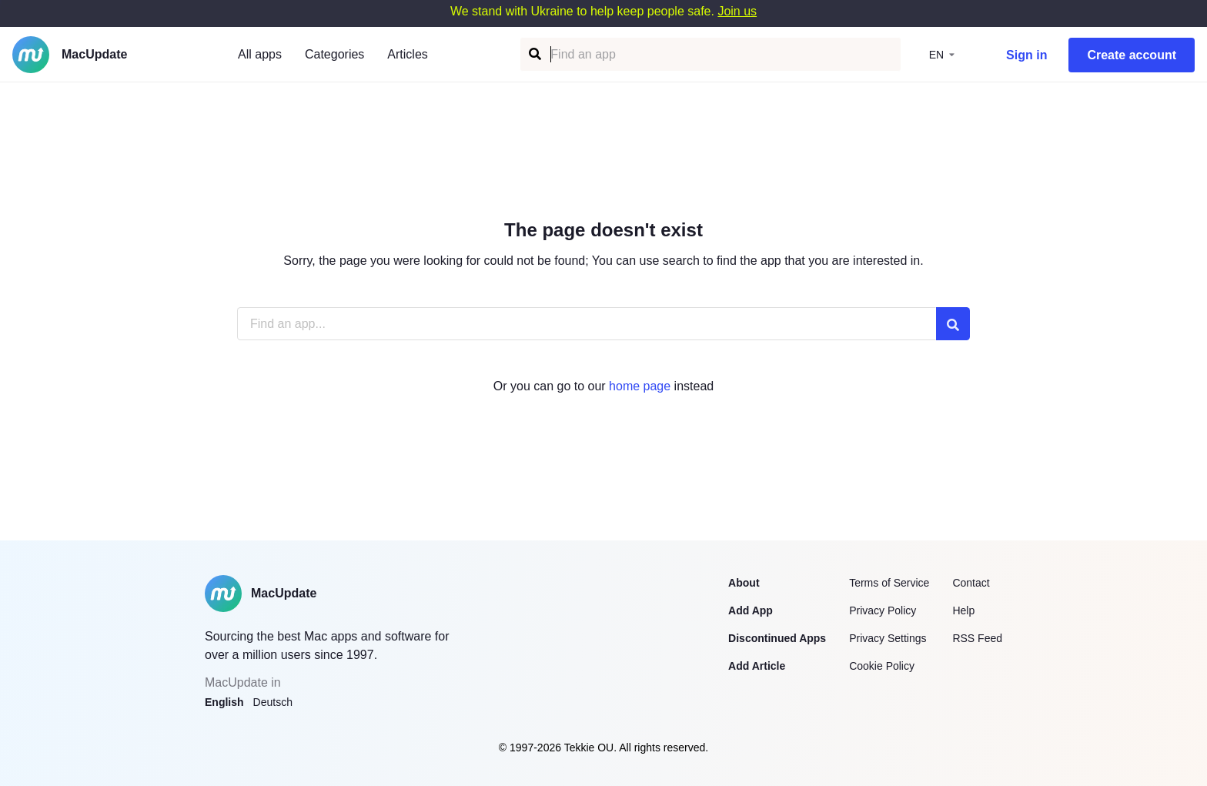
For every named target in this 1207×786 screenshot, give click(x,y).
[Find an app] (534, 54)
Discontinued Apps (777, 638)
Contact (970, 583)
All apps (260, 54)
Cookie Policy (881, 666)
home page (639, 386)
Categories (334, 54)
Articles (407, 54)
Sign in (1026, 55)
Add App (750, 610)
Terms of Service (889, 583)
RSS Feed (977, 638)
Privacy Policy (882, 610)
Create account (1131, 55)
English (224, 702)
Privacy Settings (887, 638)
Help (963, 610)
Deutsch (273, 702)
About (743, 583)
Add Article (756, 666)
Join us (737, 11)
